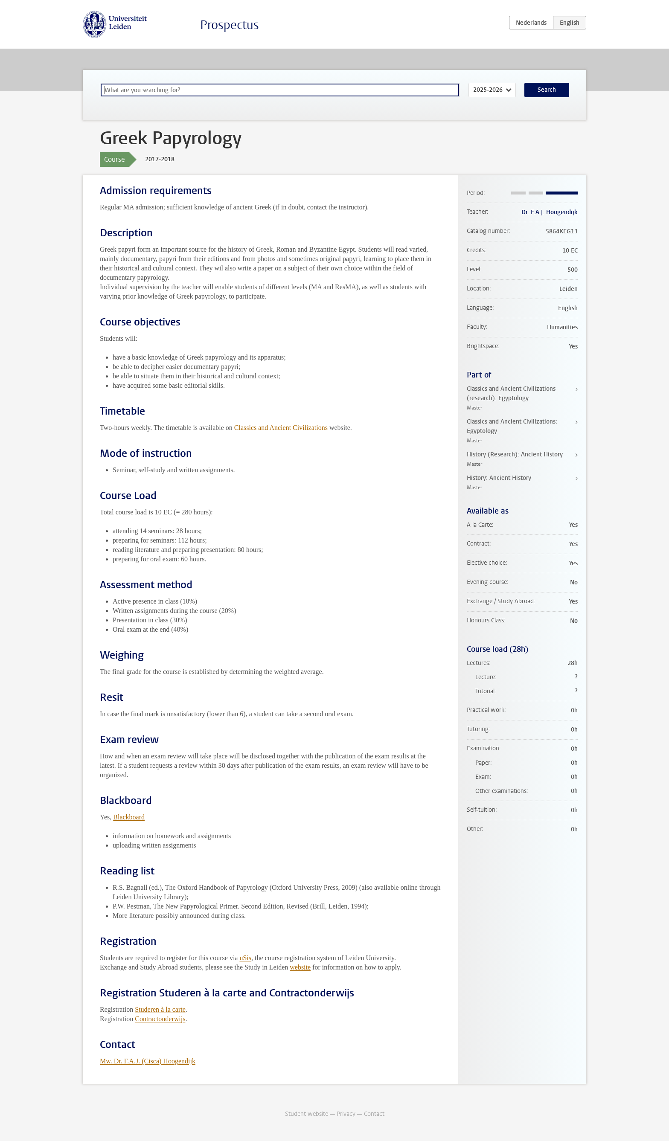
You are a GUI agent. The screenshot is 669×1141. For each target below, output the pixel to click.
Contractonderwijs (160, 1018)
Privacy (346, 1114)
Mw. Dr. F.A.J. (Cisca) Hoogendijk (147, 1061)
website (300, 967)
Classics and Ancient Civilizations (281, 427)
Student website (306, 1114)
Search (547, 90)
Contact (374, 1114)
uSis (245, 957)
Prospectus (229, 25)
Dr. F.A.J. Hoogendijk (549, 212)
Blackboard (129, 817)
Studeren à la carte (160, 1009)
